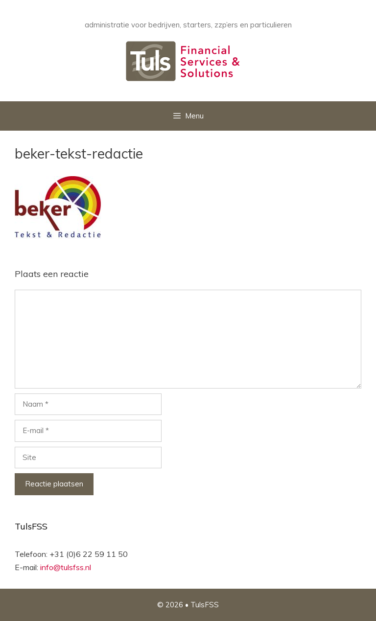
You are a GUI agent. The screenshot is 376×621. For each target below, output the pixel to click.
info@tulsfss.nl (65, 567)
